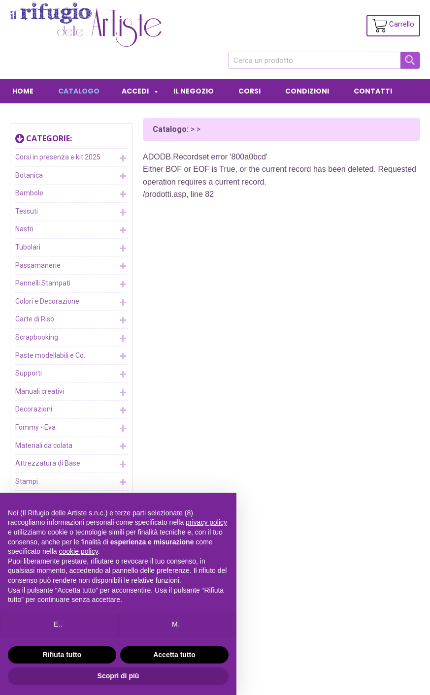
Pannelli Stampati (71, 284)
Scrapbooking (71, 338)
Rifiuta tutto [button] (62, 655)
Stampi (71, 482)
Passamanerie (71, 266)
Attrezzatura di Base (71, 464)
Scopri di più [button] (118, 676)
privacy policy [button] (206, 522)
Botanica (71, 176)
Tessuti (71, 212)
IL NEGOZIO (193, 91)
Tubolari (71, 248)
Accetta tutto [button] (174, 655)
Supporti (71, 374)
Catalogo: (171, 129)
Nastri (71, 230)
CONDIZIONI (307, 91)
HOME (22, 91)
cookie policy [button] (78, 551)
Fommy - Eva (71, 428)
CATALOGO (78, 91)
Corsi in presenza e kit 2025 (71, 158)
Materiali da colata (71, 446)
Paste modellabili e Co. (71, 356)
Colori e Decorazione (71, 302)
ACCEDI (135, 91)
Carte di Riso (71, 320)
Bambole (71, 194)
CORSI (249, 91)
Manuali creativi (71, 392)
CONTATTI (373, 91)
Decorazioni (71, 410)
